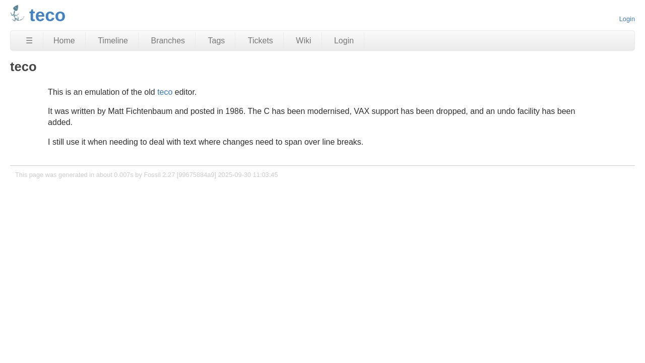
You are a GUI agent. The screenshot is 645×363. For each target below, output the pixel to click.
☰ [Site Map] (29, 40)
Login (627, 19)
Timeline (113, 40)
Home (64, 40)
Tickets (260, 40)
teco (164, 92)
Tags (216, 40)
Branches (168, 40)
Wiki (303, 40)
